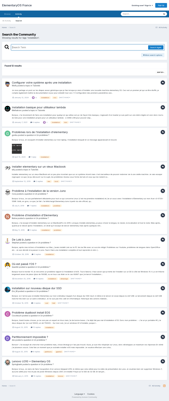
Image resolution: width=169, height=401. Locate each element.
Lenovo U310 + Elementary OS (31, 361)
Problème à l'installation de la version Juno (39, 190)
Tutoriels (36, 85)
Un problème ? (42, 135)
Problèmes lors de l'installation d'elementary (40, 132)
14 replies (39, 279)
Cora (14, 194)
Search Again (155, 47)
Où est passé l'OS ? (24, 264)
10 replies (36, 376)
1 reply (32, 157)
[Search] (134, 14)
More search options (152, 55)
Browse (7, 14)
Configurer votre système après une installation (41, 82)
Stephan (15, 242)
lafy (13, 169)
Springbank (17, 364)
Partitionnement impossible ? (30, 337)
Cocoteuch (17, 315)
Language (79, 394)
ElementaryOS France (17, 5)
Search (19, 21)
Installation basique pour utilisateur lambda (39, 107)
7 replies (32, 206)
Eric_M (14, 291)
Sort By (160, 72)
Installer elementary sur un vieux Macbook (39, 166)
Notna (14, 218)
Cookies (91, 394)
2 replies (38, 181)
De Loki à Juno (21, 239)
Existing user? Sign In (142, 5)
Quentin (15, 267)
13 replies (36, 327)
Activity (18, 15)
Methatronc (17, 110)
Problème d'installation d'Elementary (35, 215)
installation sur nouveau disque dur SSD (37, 288)
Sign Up (161, 5)
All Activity (6, 21)
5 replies (32, 230)
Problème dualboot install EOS (31, 312)
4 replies (36, 303)
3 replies (36, 254)
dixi (13, 340)
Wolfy (14, 85)
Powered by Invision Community (84, 397)
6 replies (35, 122)
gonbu (15, 135)
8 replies (35, 352)
